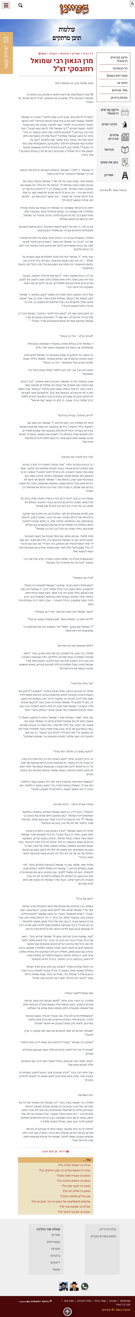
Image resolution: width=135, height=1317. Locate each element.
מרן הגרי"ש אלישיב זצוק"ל (75, 1196)
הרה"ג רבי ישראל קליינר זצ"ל (74, 1165)
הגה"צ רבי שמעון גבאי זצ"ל (75, 1207)
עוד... (87, 1160)
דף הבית (88, 53)
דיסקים (55, 1262)
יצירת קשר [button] (6, 53)
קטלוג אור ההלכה (48, 1229)
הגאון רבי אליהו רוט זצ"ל (76, 1191)
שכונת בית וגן (119, 97)
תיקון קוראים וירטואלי (119, 59)
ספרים (56, 1235)
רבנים (42, 53)
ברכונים (55, 1255)
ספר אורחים (119, 90)
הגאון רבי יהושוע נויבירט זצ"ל (73, 1181)
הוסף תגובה (48, 1151)
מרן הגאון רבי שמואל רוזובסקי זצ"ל (62, 65)
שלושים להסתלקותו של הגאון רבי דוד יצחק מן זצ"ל (60, 1201)
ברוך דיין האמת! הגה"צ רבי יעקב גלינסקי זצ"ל (64, 1170)
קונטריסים (53, 1242)
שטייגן (76, 53)
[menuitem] (113, 59)
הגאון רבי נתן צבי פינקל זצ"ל (74, 1212)
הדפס (62, 1151)
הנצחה (53, 53)
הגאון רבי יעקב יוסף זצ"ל (76, 1186)
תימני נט (122, 83)
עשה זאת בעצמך (116, 75)
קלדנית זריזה (107, 1229)
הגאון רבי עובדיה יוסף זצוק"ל (73, 1176)
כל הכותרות (120, 68)
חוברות (55, 1248)
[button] (20, 5)
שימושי (64, 53)
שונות (56, 1269)
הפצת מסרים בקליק (103, 1236)
